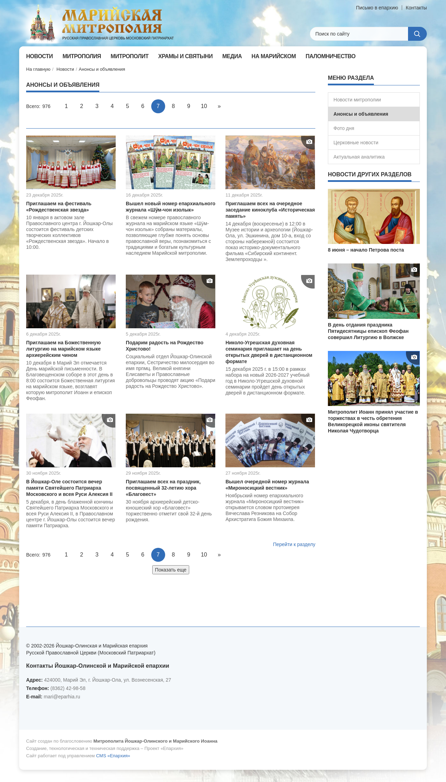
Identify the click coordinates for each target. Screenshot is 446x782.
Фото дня (343, 128)
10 (204, 106)
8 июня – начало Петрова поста (366, 250)
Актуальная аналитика (359, 157)
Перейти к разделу (294, 544)
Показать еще (170, 570)
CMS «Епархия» (113, 755)
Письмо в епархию (377, 7)
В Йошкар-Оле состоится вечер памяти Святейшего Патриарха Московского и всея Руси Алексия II (69, 488)
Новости (65, 69)
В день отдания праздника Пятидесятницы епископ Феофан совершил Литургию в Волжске (368, 331)
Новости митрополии (357, 99)
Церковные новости (355, 142)
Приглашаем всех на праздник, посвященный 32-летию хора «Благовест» (163, 488)
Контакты (416, 7)
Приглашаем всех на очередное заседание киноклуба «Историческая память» (270, 210)
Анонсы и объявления (102, 69)
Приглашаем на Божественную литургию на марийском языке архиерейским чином (63, 349)
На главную (38, 69)
